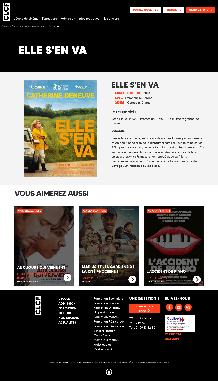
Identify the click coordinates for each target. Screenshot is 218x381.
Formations (49, 18)
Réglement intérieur (137, 362)
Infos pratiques (89, 18)
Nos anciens (111, 18)
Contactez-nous (144, 308)
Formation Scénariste (108, 298)
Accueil (5, 26)
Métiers (64, 313)
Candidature (201, 9)
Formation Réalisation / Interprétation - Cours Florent (109, 330)
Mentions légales (121, 362)
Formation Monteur (107, 317)
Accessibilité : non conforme (157, 362)
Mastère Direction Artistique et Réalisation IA (106, 344)
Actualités (67, 322)
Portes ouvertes (145, 9)
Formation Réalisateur (109, 321)
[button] (109, 371)
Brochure (173, 9)
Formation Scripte (106, 303)
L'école (64, 299)
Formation (67, 308)
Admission (68, 18)
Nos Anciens (68, 318)
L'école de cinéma (26, 18)
